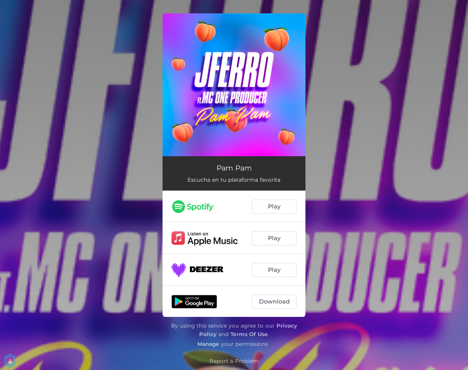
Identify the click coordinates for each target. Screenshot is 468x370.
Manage (208, 344)
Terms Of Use (249, 334)
